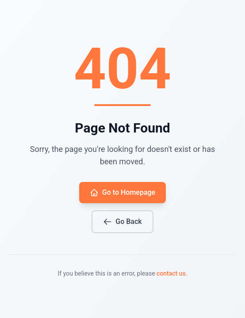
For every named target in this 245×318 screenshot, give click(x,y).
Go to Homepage (122, 192)
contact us (171, 273)
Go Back (122, 221)
